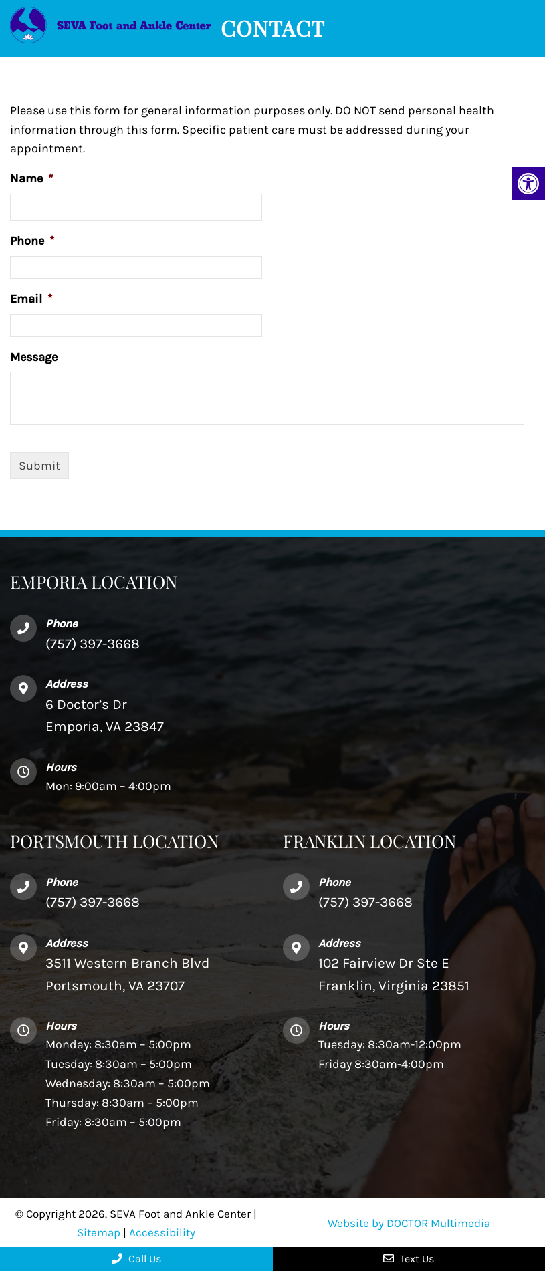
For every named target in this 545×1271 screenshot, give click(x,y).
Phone (32, 240)
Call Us (136, 1258)
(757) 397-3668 (92, 902)
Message (34, 356)
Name (31, 178)
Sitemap (98, 1232)
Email (31, 298)
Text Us (408, 1258)
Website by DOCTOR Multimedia (409, 1223)
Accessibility (162, 1232)
